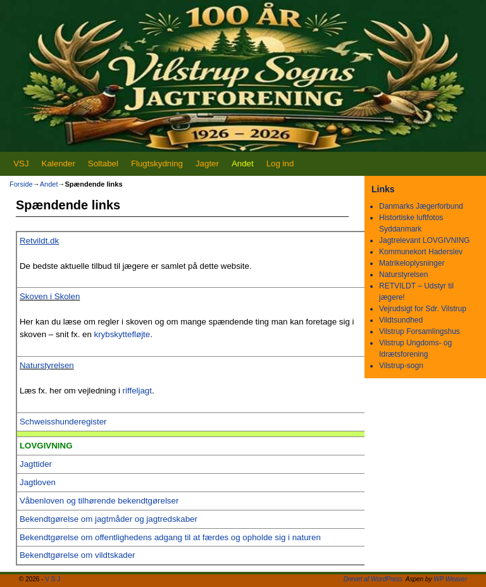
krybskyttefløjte (122, 334)
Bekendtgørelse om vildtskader (77, 555)
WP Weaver (450, 579)
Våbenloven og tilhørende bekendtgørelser (99, 500)
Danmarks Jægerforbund (421, 206)
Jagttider (36, 464)
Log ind (280, 163)
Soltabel (103, 163)
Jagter (207, 163)
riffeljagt (137, 390)
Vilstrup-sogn (401, 365)
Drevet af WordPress (373, 579)
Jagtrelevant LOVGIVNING (424, 240)
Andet (243, 163)
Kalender (58, 163)
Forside (21, 184)
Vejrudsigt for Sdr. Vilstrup (422, 308)
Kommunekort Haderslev (421, 251)
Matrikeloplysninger (411, 263)
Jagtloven (38, 482)
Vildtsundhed (401, 320)
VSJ (20, 163)
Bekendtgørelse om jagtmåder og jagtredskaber (108, 519)
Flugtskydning (157, 163)
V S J (52, 579)
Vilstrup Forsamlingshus (419, 331)
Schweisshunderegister (63, 421)
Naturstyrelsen (47, 365)
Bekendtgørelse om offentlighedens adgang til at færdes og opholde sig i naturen (170, 537)
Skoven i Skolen (50, 296)
